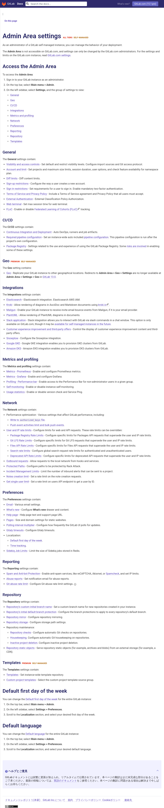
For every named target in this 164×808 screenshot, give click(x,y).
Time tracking (18, 545)
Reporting (15, 131)
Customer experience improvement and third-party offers (38, 329)
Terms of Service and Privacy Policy (26, 193)
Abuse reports (14, 578)
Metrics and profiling (22, 115)
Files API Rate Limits (22, 445)
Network (15, 121)
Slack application (16, 320)
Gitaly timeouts (15, 530)
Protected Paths (15, 466)
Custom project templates (21, 679)
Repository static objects (20, 648)
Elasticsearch (14, 299)
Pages (9, 520)
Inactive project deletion (23, 643)
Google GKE (13, 343)
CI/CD (13, 105)
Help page (12, 514)
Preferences (17, 126)
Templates (16, 141)
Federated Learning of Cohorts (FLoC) (55, 209)
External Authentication (19, 199)
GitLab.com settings (59, 55)
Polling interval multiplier (20, 525)
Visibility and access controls (23, 164)
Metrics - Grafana (16, 376)
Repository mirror (16, 617)
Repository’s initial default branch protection (31, 612)
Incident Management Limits (22, 471)
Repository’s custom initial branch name (29, 607)
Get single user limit (17, 481)
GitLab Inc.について (54, 800)
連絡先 (128, 800)
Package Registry (16, 246)
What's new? (123, 4)
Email (9, 504)
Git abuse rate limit (17, 584)
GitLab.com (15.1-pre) (145, 4)
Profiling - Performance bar (21, 381)
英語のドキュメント (65, 780)
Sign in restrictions (17, 188)
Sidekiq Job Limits (16, 550)
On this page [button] (9, 20)
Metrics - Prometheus (18, 371)
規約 (70, 800)
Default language (35, 734)
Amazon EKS (13, 348)
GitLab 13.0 (49, 276)
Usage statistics (15, 392)
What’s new (12, 509)
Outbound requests (17, 461)
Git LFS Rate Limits (21, 440)
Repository (16, 136)
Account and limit (16, 169)
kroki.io (102, 305)
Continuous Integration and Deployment (29, 232)
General (14, 95)
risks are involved (136, 246)
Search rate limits (20, 450)
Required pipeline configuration (24, 237)
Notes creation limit (17, 476)
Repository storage (17, 622)
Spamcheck (112, 573)
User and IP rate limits (18, 430)
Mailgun (11, 310)
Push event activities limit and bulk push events (37, 425)
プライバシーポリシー (88, 800)
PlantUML (12, 315)
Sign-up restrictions (17, 183)
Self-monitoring (15, 386)
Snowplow (12, 338)
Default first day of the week (26, 540)
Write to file (27, 420)
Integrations (17, 110)
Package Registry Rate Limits (26, 435)
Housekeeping (18, 637)
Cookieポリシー (111, 800)
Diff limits (11, 178)
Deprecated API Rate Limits (25, 456)
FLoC (9, 209)
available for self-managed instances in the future (82, 324)
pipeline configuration (96, 237)
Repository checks (20, 632)
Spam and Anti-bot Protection (23, 573)
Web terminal (13, 204)
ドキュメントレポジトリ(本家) (22, 800)
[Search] (56, 4)
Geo (12, 100)
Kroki (9, 305)
